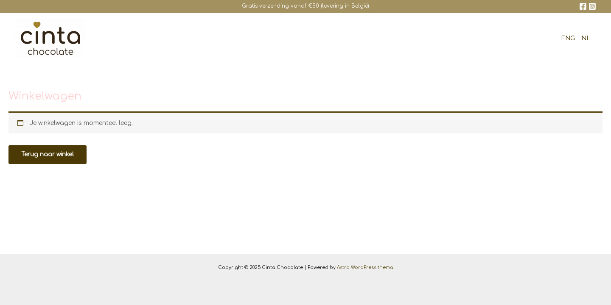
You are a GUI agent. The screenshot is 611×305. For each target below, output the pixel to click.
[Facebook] (583, 6)
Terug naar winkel (47, 154)
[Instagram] (592, 6)
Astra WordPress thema (365, 267)
